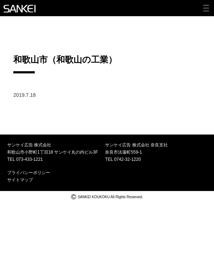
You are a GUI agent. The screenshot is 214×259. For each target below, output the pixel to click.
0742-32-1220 (127, 159)
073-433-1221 (29, 159)
